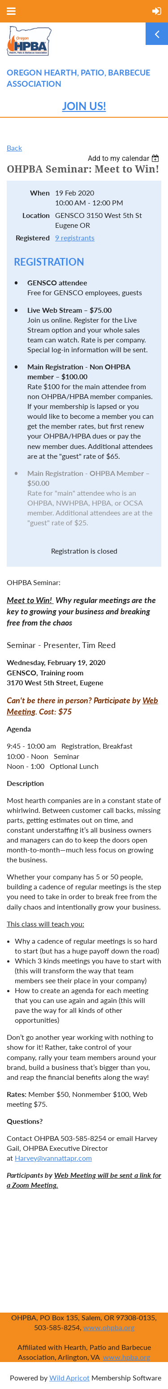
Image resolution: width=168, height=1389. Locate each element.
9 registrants (75, 237)
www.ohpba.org (108, 1327)
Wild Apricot (69, 1377)
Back (14, 147)
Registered (33, 237)
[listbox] (124, 158)
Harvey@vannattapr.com (53, 1158)
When (40, 192)
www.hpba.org (126, 1357)
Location (36, 215)
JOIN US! (84, 105)
